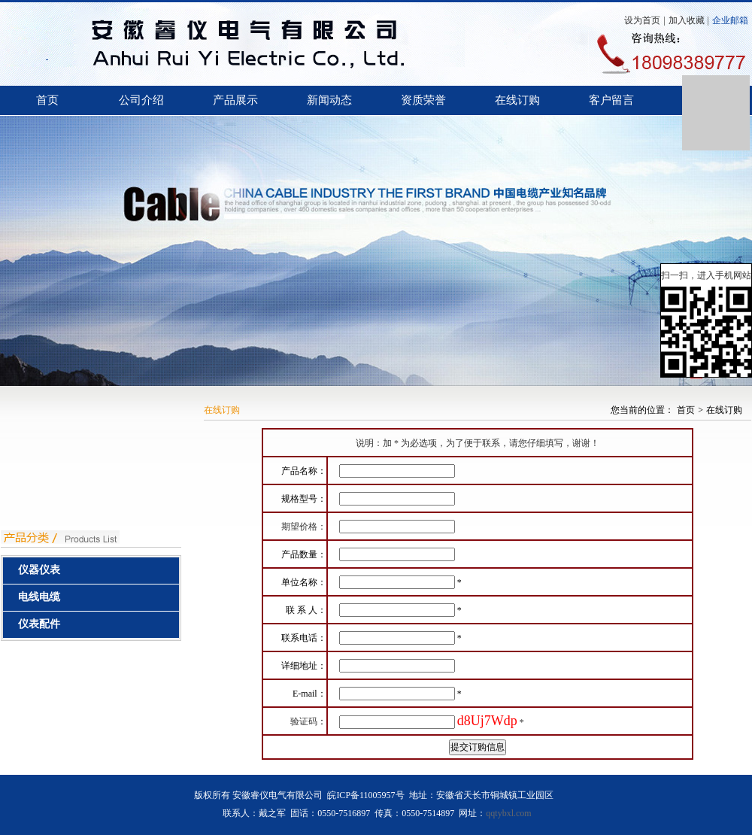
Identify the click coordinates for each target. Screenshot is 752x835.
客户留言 (611, 100)
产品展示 (235, 100)
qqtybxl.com (508, 813)
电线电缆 (39, 597)
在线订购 (517, 100)
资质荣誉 (423, 100)
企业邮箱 (730, 20)
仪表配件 (39, 624)
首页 (47, 100)
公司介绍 (141, 100)
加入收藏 (687, 20)
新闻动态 (329, 100)
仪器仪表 (39, 569)
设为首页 (642, 20)
